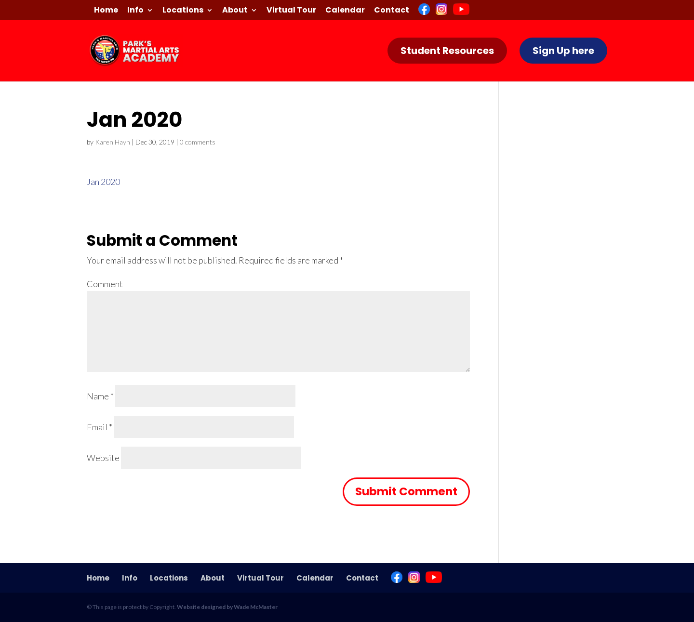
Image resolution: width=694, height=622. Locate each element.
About (235, 10)
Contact (391, 10)
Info (135, 10)
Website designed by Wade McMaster (227, 606)
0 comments (197, 142)
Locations (182, 10)
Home (106, 10)
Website (103, 457)
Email (99, 427)
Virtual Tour (291, 10)
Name (100, 396)
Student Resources (447, 50)
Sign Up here (563, 50)
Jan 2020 (103, 181)
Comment (105, 283)
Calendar (345, 10)
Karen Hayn (112, 142)
